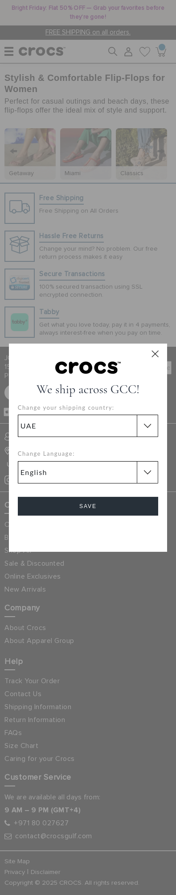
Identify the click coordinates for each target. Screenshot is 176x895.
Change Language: (46, 453)
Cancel (88, 531)
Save (88, 506)
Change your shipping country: (66, 407)
